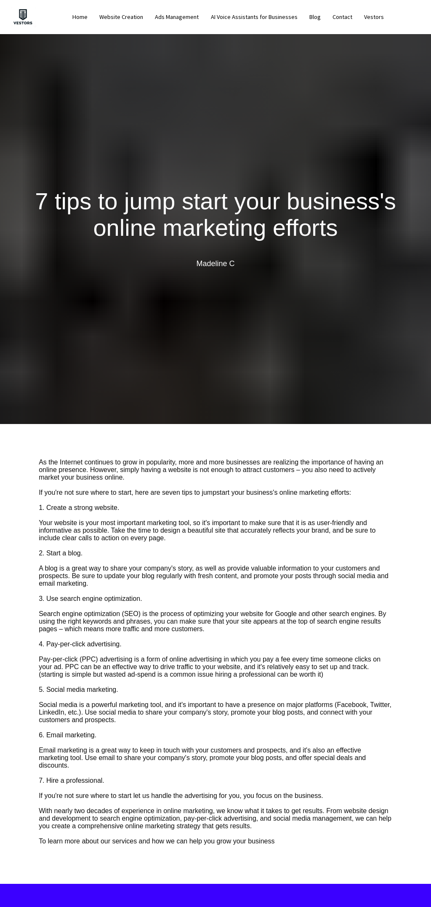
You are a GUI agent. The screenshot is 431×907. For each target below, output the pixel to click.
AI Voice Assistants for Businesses (254, 17)
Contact (342, 17)
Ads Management (177, 17)
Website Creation (121, 17)
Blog (315, 17)
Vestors (374, 17)
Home (80, 17)
